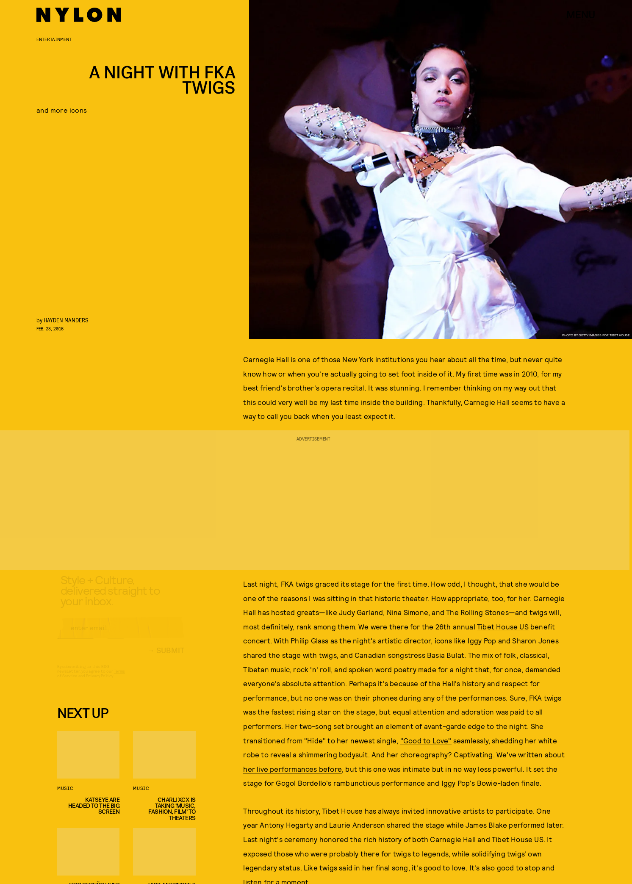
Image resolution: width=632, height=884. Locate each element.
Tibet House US (503, 626)
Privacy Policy (99, 683)
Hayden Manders (66, 320)
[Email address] (120, 635)
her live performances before (292, 769)
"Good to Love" (426, 740)
